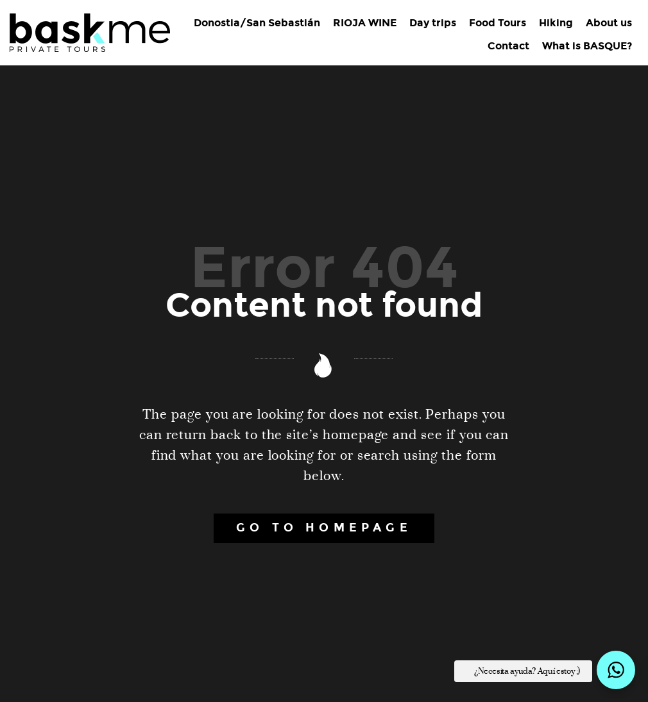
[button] (616, 670)
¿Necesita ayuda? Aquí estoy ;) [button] (527, 671)
